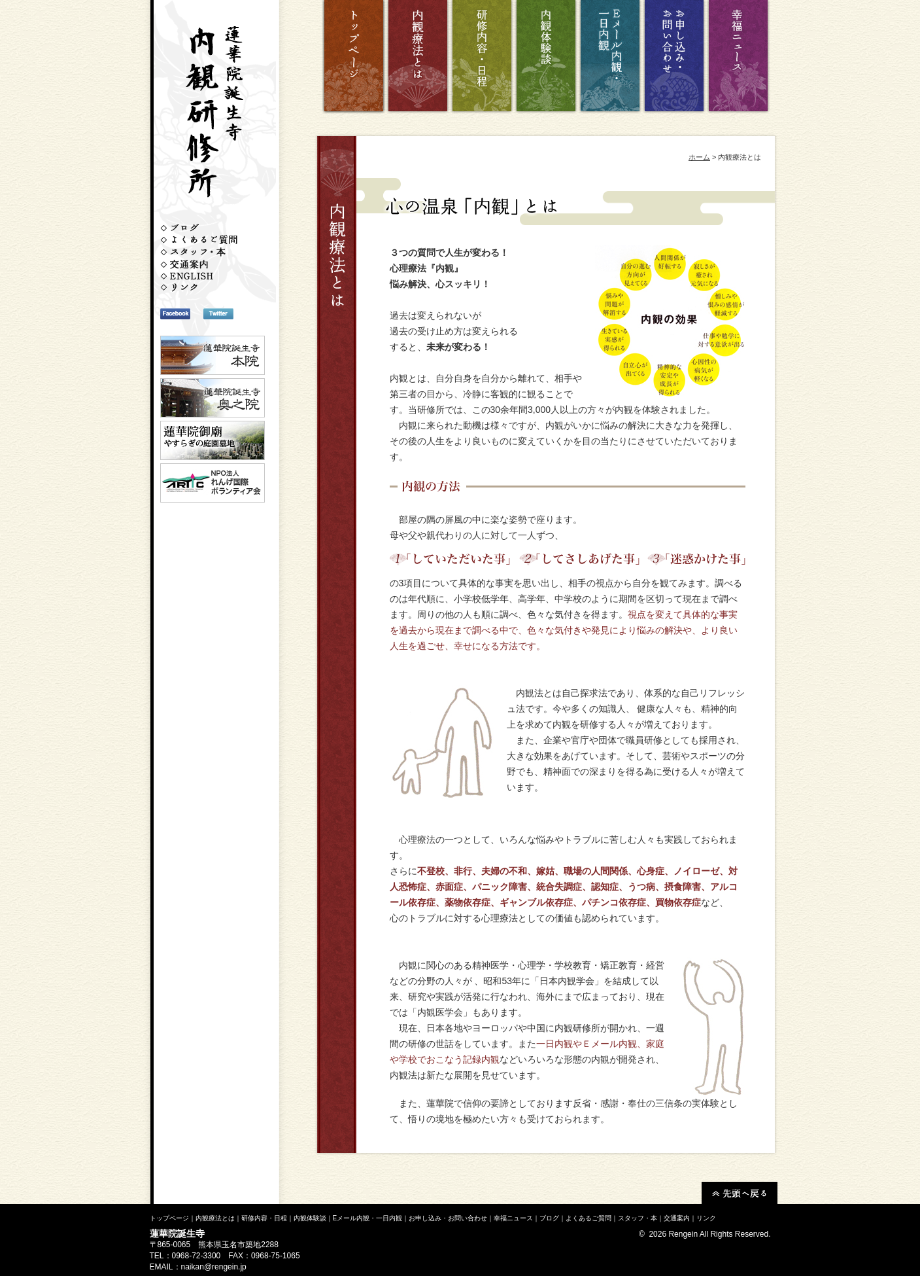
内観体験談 (310, 1218)
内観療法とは (215, 1218)
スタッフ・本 (637, 1218)
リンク (706, 1218)
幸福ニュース (513, 1218)
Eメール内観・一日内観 (368, 1218)
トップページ (169, 1218)
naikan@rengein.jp (214, 1266)
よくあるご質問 (588, 1218)
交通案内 (677, 1218)
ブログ (549, 1218)
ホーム (699, 157)
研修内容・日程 (264, 1218)
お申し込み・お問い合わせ (448, 1218)
